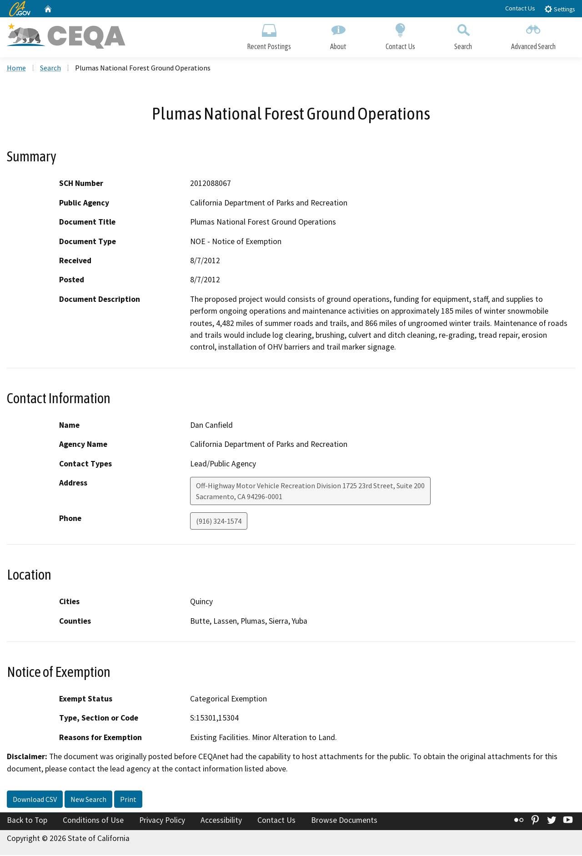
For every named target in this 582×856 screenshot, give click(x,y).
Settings (559, 9)
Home (16, 68)
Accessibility (221, 821)
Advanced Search (533, 35)
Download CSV (35, 800)
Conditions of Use (93, 821)
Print (128, 800)
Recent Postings (269, 35)
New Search (88, 800)
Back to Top (27, 821)
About (338, 35)
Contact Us (520, 8)
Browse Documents (344, 821)
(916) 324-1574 (218, 521)
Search (463, 35)
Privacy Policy (162, 821)
